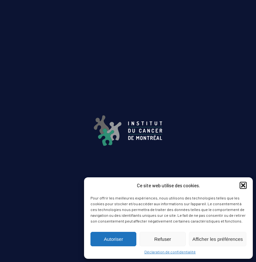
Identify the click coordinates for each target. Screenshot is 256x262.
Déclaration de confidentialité (170, 251)
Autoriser (113, 239)
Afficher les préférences (217, 239)
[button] (243, 185)
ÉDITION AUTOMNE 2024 (128, 176)
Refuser (162, 239)
